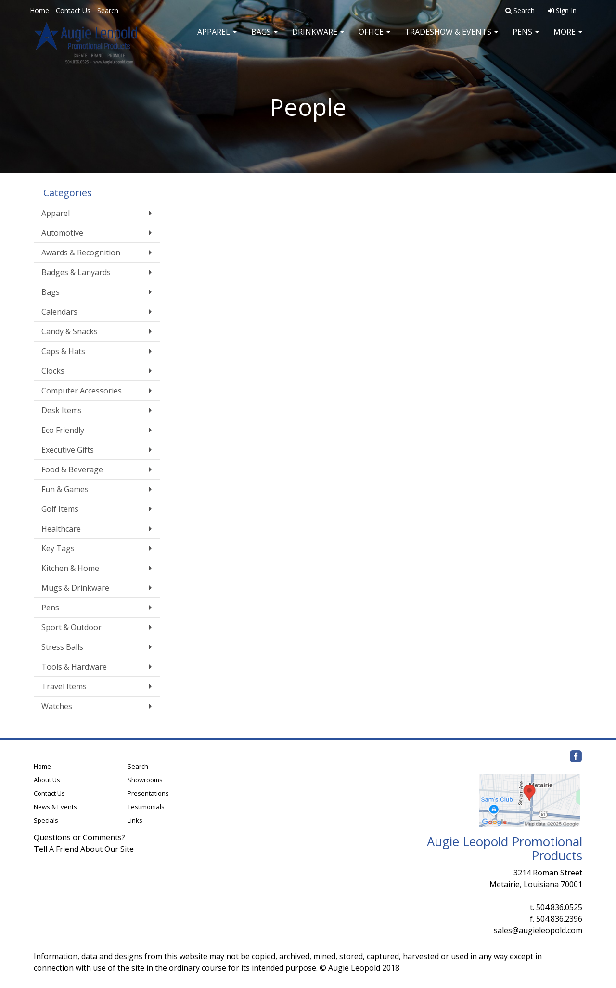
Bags (264, 38)
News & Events (55, 806)
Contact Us (73, 10)
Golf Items (59, 509)
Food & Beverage (72, 469)
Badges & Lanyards (76, 272)
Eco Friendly (62, 430)
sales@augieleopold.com (538, 930)
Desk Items (61, 410)
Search (107, 10)
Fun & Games (65, 489)
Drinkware (318, 38)
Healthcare (61, 528)
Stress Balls (62, 647)
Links (135, 820)
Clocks (52, 371)
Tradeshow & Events (451, 38)
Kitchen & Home (70, 568)
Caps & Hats (63, 351)
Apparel (217, 38)
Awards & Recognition (80, 252)
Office (374, 38)
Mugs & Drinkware (75, 588)
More (567, 38)
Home (39, 10)
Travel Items (64, 686)
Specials (46, 820)
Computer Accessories (81, 390)
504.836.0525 (559, 907)
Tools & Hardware (74, 666)
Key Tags (58, 548)
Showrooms (145, 779)
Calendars (59, 311)
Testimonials (146, 806)
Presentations (148, 793)
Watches (56, 706)
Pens (526, 38)
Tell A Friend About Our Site (84, 849)
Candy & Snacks (69, 331)
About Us (47, 779)
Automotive (62, 233)
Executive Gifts (67, 449)
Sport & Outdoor (71, 627)
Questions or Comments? (79, 837)
